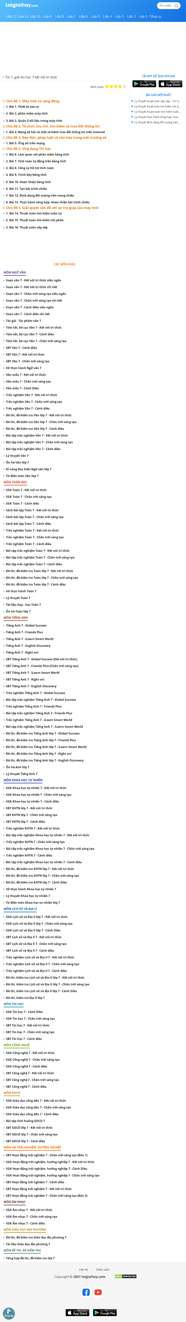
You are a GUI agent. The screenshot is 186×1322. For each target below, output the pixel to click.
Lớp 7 (71, 16)
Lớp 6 (83, 16)
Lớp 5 (95, 16)
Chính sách (102, 1270)
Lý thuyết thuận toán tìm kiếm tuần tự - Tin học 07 (157, 111)
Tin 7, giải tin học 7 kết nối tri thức (31, 77)
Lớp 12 (11, 16)
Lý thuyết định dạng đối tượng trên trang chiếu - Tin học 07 (157, 122)
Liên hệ (83, 1270)
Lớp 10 (35, 16)
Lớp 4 (107, 16)
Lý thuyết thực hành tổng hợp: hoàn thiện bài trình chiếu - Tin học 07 (157, 117)
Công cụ (155, 16)
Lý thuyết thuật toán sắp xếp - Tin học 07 (157, 101)
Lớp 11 (23, 16)
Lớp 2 (131, 16)
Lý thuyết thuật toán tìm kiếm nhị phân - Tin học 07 (157, 106)
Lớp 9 (47, 16)
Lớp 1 (143, 16)
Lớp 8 (59, 16)
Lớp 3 (119, 16)
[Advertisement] (65, 242)
